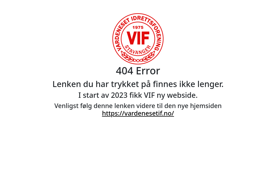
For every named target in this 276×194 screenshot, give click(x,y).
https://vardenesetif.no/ (138, 113)
